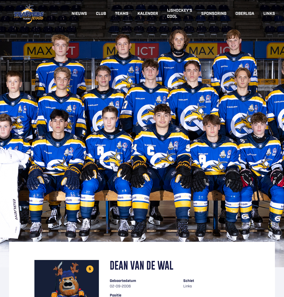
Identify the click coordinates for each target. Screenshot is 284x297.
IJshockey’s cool (179, 13)
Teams (121, 13)
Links (269, 13)
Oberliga (244, 13)
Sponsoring (213, 13)
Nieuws (79, 13)
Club (101, 13)
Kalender (147, 13)
